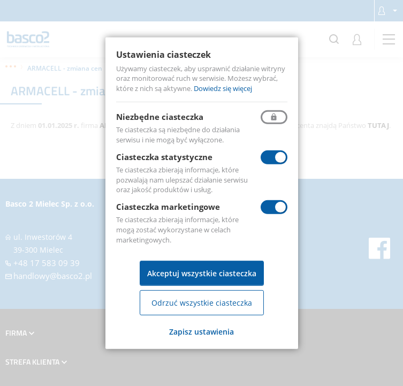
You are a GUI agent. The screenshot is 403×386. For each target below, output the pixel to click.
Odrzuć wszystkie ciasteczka (201, 303)
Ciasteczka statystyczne (164, 157)
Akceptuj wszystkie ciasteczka (201, 273)
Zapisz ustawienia (201, 332)
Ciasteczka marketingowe (168, 206)
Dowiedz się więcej (223, 88)
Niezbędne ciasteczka (159, 116)
